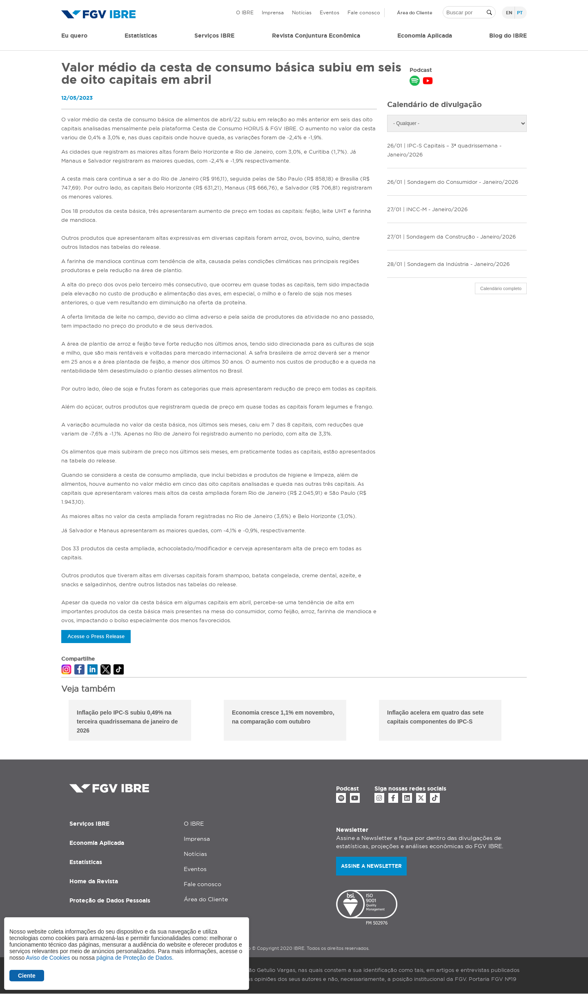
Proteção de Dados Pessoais (109, 900)
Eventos (329, 12)
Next (533, 721)
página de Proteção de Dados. (135, 957)
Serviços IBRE (89, 823)
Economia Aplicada (96, 843)
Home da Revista (93, 881)
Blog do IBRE (508, 35)
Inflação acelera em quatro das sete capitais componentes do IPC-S (435, 717)
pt (520, 12)
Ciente (27, 975)
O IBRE (245, 12)
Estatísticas (141, 35)
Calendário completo (500, 288)
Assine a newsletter (371, 866)
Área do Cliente (414, 12)
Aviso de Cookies (48, 957)
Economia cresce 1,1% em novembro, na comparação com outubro (283, 717)
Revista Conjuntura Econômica (316, 35)
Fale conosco (363, 12)
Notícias (302, 12)
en (509, 12)
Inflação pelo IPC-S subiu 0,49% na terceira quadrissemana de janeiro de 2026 (127, 721)
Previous (55, 721)
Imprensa (273, 12)
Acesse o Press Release (96, 636)
